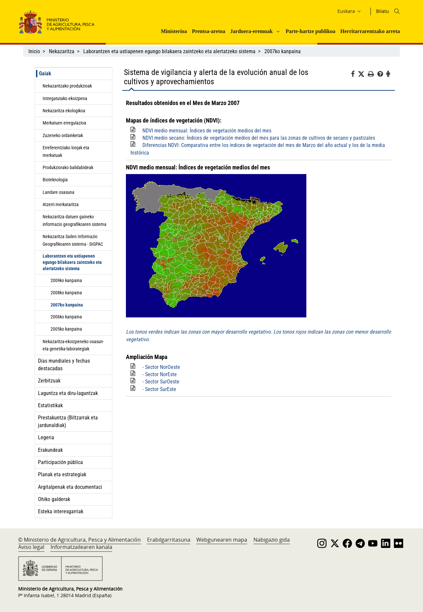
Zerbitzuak (49, 381)
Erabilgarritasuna (168, 539)
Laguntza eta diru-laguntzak (68, 393)
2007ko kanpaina (282, 51)
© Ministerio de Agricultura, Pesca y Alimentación (79, 539)
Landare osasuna (58, 192)
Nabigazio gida (271, 539)
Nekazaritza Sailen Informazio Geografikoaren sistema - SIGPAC (73, 240)
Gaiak (45, 73)
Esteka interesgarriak (60, 511)
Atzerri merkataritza (61, 204)
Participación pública (60, 462)
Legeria (46, 437)
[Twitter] (363, 74)
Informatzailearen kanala (81, 547)
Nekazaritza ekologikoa (64, 110)
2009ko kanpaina (66, 280)
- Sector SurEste (159, 389)
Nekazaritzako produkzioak (67, 86)
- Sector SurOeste (160, 381)
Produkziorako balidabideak (68, 167)
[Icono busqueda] (397, 11)
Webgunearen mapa (221, 539)
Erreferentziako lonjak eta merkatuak (66, 151)
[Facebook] (354, 75)
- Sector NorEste (159, 374)
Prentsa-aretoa (208, 31)
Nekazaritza (61, 51)
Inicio (34, 51)
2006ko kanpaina (66, 316)
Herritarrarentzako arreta (370, 31)
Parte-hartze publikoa (310, 31)
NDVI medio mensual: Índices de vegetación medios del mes (206, 130)
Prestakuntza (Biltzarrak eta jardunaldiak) (68, 421)
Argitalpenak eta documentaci (70, 487)
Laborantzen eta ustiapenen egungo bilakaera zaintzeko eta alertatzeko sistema (169, 51)
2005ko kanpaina (66, 329)
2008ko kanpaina (66, 292)
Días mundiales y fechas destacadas (64, 364)
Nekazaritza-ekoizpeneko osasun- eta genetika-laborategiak (73, 345)
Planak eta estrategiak (62, 474)
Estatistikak (50, 405)
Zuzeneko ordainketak (63, 135)
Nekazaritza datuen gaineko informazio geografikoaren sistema (74, 220)
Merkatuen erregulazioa (64, 123)
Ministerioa (174, 31)
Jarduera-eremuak (251, 31)
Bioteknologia (55, 179)
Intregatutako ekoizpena (65, 98)
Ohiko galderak (54, 499)
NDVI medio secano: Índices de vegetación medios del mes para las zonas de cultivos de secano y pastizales (258, 138)
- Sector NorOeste (161, 367)
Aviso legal (31, 547)
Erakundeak (50, 450)
